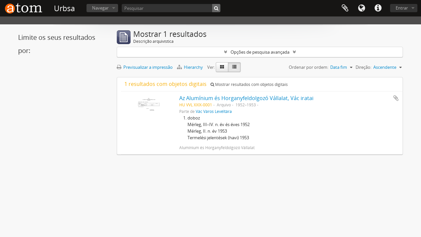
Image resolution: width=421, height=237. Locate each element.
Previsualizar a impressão (145, 67)
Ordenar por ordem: (308, 67)
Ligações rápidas (378, 8)
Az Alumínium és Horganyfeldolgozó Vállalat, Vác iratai (246, 98)
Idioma (361, 8)
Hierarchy (190, 67)
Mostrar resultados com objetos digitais (249, 84)
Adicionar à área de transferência (396, 98)
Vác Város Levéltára (214, 111)
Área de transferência (345, 8)
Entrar (402, 8)
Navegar (100, 8)
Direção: (363, 67)
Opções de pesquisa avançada (260, 52)
